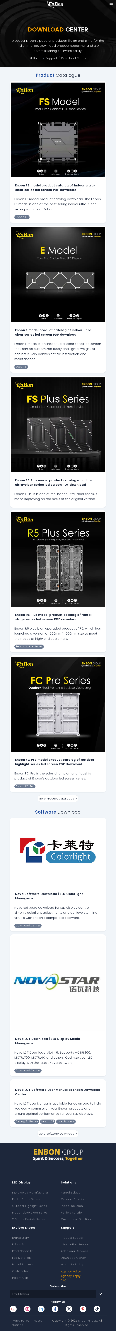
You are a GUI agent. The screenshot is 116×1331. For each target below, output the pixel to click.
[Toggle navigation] (111, 5)
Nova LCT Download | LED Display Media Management (47, 1041)
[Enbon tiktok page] (97, 1309)
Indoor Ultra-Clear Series (30, 1212)
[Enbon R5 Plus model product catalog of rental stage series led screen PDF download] (58, 559)
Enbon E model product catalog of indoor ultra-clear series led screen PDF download (54, 332)
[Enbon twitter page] (69, 1309)
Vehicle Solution (72, 1212)
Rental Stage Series (26, 1199)
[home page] (55, 4)
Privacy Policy (20, 1320)
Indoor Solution (72, 1206)
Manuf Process (22, 1264)
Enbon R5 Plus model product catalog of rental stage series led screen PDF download (53, 617)
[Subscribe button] (101, 1294)
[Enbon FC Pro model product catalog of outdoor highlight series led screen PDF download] (58, 704)
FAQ (63, 1280)
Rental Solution (71, 1192)
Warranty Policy (72, 1264)
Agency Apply (71, 1276)
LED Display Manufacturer (30, 1192)
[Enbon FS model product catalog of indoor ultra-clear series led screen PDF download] (58, 130)
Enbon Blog (20, 1244)
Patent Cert (20, 1278)
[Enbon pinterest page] (83, 1309)
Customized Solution (76, 1219)
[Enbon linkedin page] (41, 1309)
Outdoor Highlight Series (29, 1206)
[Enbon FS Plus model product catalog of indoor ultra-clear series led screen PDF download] (58, 425)
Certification (21, 1271)
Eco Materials (21, 1258)
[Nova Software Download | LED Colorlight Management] (58, 852)
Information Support (75, 1244)
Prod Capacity (22, 1251)
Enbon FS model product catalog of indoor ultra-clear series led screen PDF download (55, 187)
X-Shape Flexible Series (28, 1219)
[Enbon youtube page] (13, 1309)
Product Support (73, 1238)
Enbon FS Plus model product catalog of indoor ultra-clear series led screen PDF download (53, 482)
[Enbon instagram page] (27, 1309)
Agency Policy (71, 1271)
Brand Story (20, 1238)
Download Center (73, 1258)
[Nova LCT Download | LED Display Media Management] (58, 983)
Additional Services (74, 1251)
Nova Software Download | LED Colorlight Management (49, 896)
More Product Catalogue (58, 798)
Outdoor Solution (73, 1199)
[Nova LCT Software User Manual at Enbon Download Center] (58, 1080)
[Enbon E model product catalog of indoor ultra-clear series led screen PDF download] (58, 275)
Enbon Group (87, 1320)
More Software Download (58, 1133)
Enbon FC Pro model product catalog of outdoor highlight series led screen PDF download (55, 762)
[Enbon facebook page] (55, 1309)
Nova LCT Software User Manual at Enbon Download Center (57, 1092)
